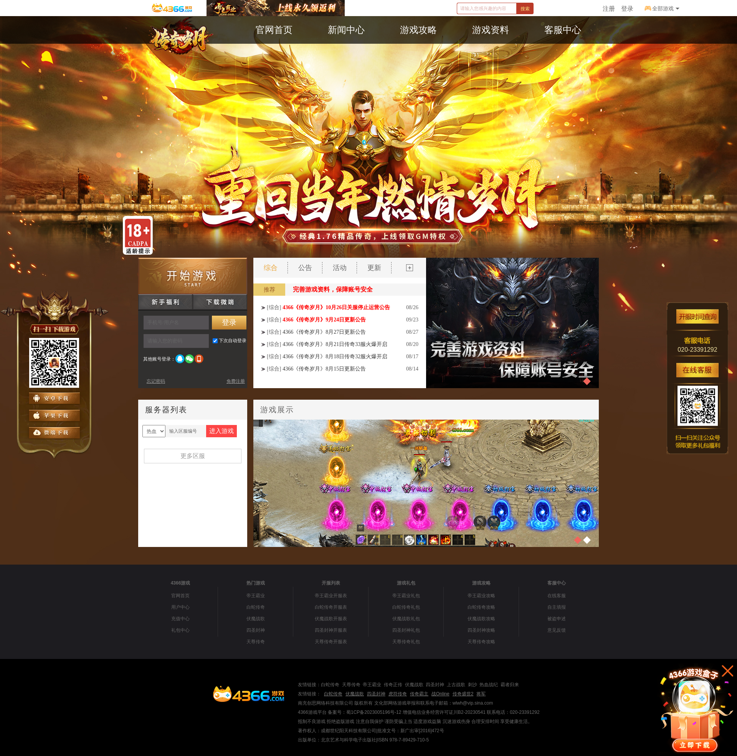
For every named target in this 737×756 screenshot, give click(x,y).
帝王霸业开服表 (331, 595)
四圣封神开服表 (331, 630)
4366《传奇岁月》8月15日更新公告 (324, 369)
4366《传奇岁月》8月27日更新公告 (324, 332)
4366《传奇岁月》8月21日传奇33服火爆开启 (335, 344)
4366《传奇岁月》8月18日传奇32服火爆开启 (335, 356)
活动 (340, 268)
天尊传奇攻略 (481, 641)
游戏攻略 (481, 583)
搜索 (525, 9)
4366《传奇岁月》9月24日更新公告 (324, 320)
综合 (271, 268)
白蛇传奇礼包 (406, 607)
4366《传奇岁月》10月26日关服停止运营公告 (336, 307)
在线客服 (556, 595)
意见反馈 (556, 630)
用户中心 (180, 607)
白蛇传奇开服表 (331, 607)
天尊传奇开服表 (331, 641)
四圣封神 (255, 630)
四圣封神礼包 (406, 630)
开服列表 (331, 583)
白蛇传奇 (255, 607)
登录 (627, 8)
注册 (609, 8)
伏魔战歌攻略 (481, 618)
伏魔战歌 (255, 618)
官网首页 (180, 595)
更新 (374, 268)
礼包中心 (180, 630)
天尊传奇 (255, 641)
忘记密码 (156, 381)
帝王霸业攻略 (481, 595)
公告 (305, 268)
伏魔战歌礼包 (406, 618)
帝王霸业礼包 (406, 595)
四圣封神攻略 (481, 630)
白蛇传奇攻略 (481, 607)
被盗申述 (556, 618)
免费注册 (235, 381)
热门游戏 (255, 583)
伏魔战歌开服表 (331, 618)
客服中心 (556, 583)
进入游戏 (221, 431)
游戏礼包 (406, 583)
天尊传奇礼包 (406, 641)
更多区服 (192, 456)
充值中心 (180, 618)
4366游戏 (180, 583)
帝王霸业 (255, 595)
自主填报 (556, 607)
